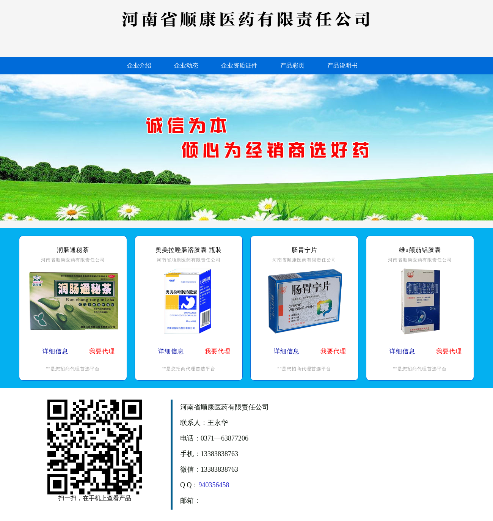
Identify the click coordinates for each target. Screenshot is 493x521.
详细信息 (55, 351)
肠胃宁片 (304, 250)
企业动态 (186, 65)
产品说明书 (342, 65)
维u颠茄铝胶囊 (420, 250)
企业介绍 (139, 65)
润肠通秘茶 (73, 250)
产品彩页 (292, 65)
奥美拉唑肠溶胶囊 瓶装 (188, 250)
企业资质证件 (239, 65)
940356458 (214, 485)
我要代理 (102, 351)
